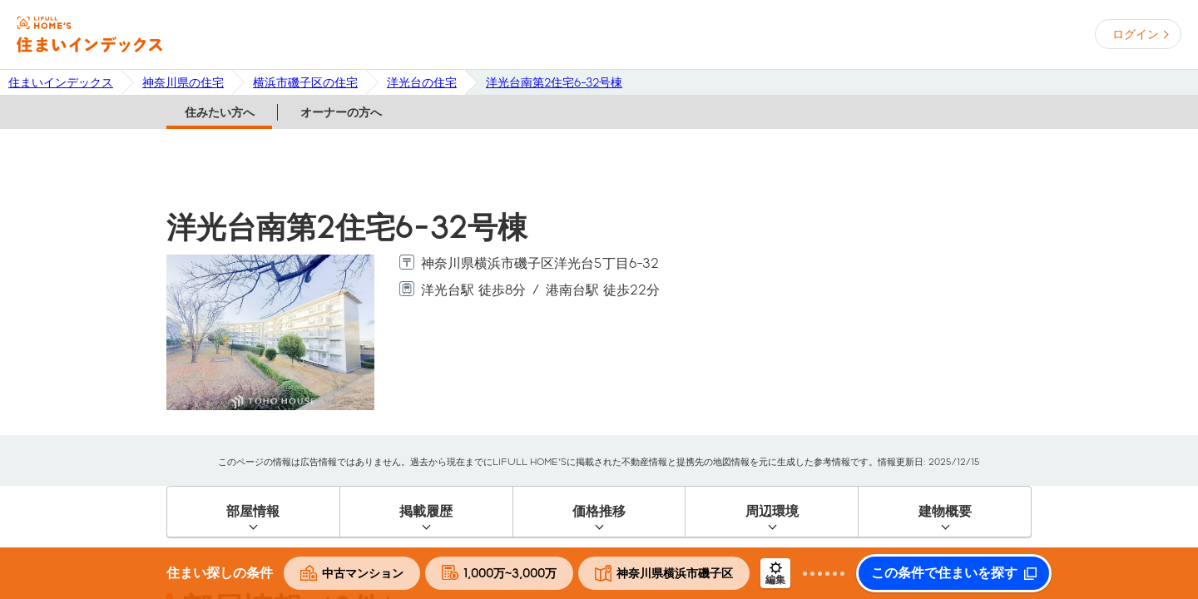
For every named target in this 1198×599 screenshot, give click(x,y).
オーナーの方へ (341, 112)
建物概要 (945, 511)
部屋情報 (253, 511)
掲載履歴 (426, 511)
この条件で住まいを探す (944, 573)
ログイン (1135, 34)
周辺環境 (772, 511)
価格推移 (599, 511)
